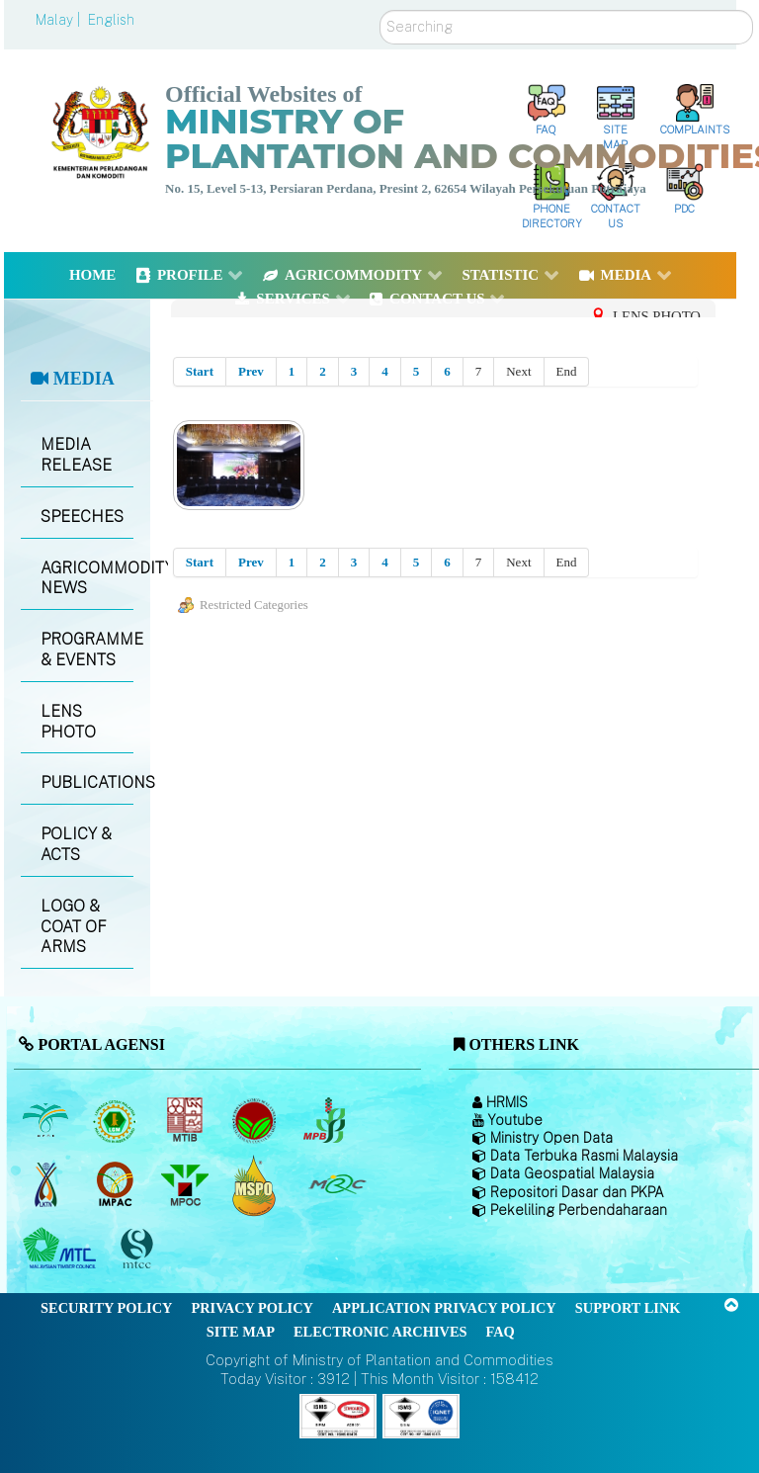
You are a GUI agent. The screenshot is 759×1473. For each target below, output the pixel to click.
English (111, 20)
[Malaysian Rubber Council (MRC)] (336, 1185)
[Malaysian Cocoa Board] (256, 1121)
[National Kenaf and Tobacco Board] (47, 1185)
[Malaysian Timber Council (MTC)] (62, 1249)
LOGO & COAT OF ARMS (74, 927)
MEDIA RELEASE (76, 455)
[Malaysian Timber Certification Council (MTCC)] (139, 1249)
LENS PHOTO (68, 721)
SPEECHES (82, 516)
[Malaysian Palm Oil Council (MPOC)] (186, 1185)
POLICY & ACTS (76, 844)
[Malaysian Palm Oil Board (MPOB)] (47, 1121)
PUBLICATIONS (86, 782)
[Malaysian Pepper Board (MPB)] (326, 1121)
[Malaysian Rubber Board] (117, 1121)
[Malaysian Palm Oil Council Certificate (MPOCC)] (256, 1185)
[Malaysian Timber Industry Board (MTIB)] (186, 1121)
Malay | (60, 20)
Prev (251, 371)
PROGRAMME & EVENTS (86, 649)
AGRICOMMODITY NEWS (86, 578)
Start (199, 371)
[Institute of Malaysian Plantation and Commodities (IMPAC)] (117, 1185)
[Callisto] (338, 1414)
